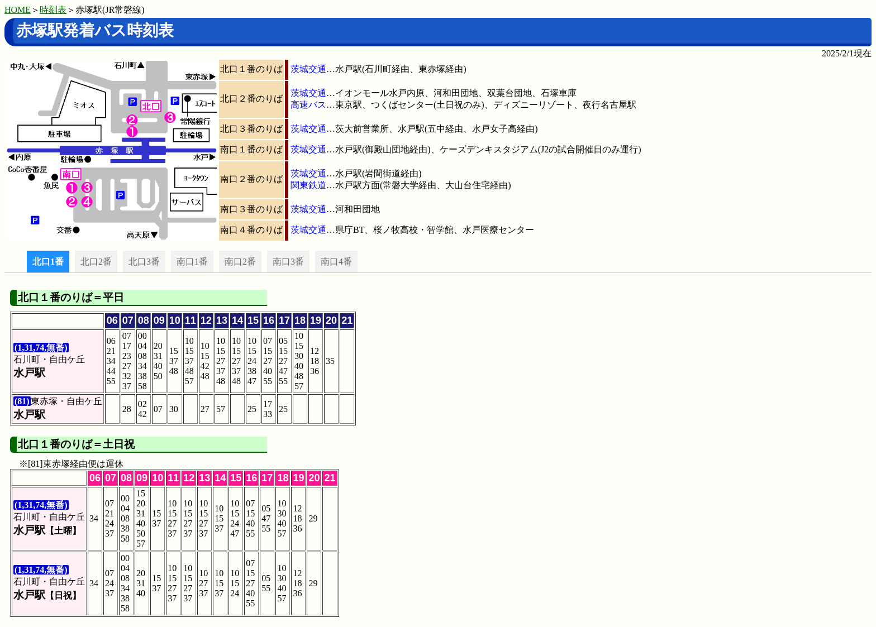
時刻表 (53, 10)
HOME (17, 10)
